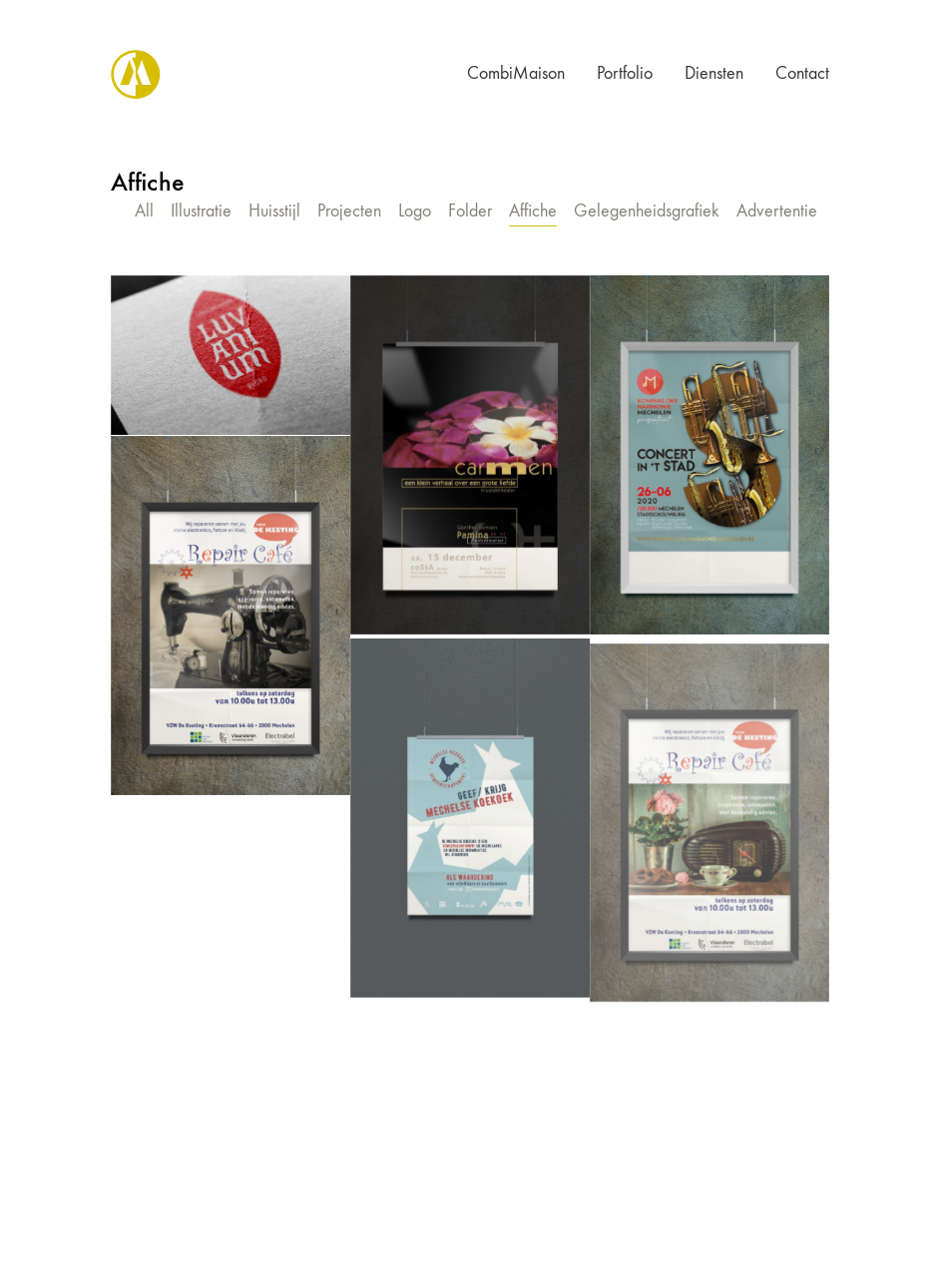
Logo (414, 211)
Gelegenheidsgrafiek (646, 211)
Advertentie (776, 211)
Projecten (349, 211)
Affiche (533, 211)
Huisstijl (274, 211)
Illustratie (201, 211)
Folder (470, 211)
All (144, 211)
